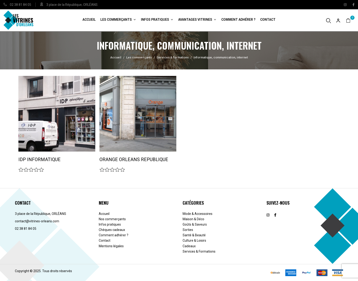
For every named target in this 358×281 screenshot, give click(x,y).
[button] (350, 20)
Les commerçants (139, 57)
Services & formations (173, 57)
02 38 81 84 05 (20, 5)
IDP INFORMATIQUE (39, 159)
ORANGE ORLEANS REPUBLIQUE (133, 159)
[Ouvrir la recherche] (328, 20)
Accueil (115, 57)
